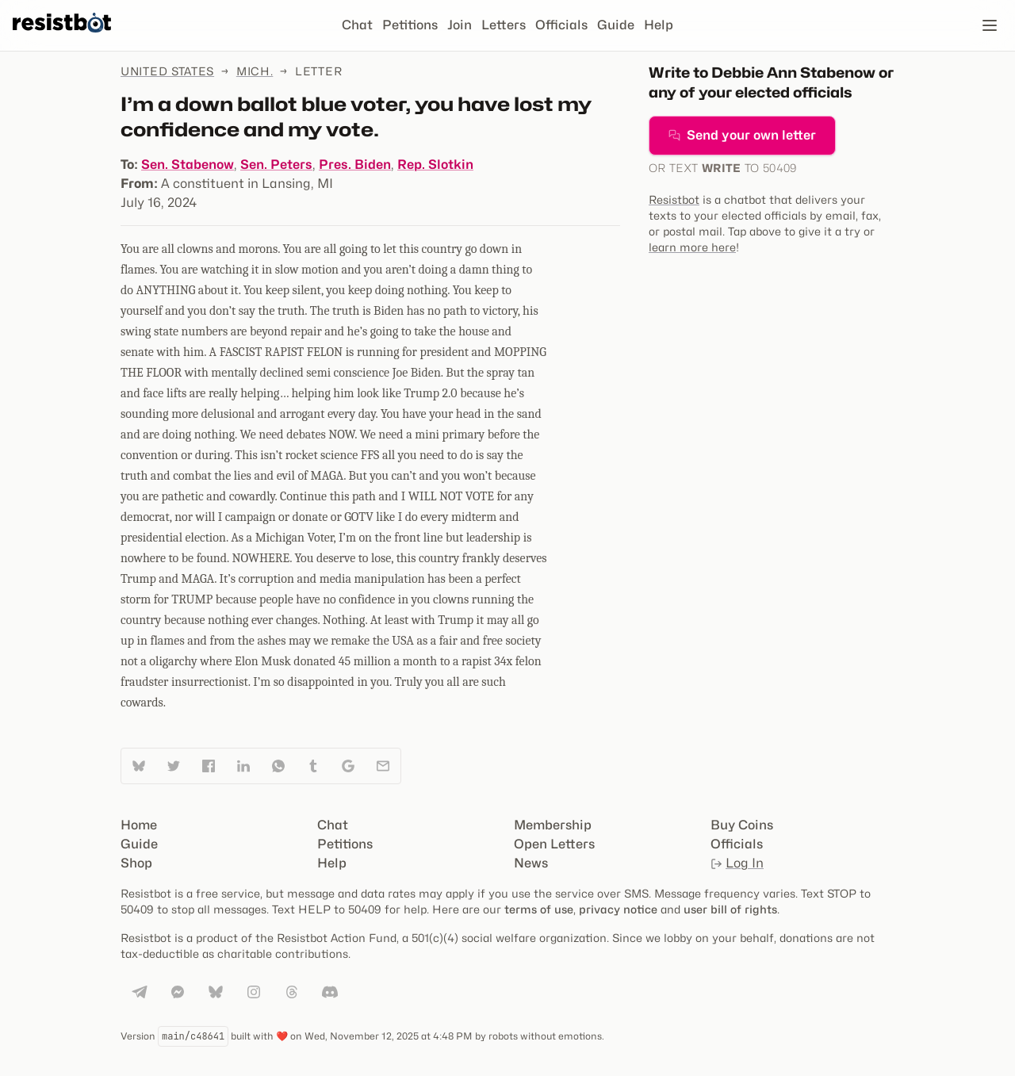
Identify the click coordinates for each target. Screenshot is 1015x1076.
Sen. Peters (276, 164)
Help (658, 25)
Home (139, 825)
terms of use (538, 909)
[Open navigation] (989, 25)
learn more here (692, 247)
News (531, 863)
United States (167, 71)
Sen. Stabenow (187, 164)
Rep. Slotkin (435, 164)
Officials (561, 25)
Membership (553, 825)
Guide (615, 25)
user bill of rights (730, 909)
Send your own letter (742, 135)
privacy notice (618, 909)
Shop (136, 863)
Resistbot (674, 199)
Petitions (410, 25)
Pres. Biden (355, 164)
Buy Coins (741, 825)
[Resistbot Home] (62, 38)
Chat (357, 25)
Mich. (255, 71)
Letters (503, 25)
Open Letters (554, 844)
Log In (737, 863)
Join (459, 25)
